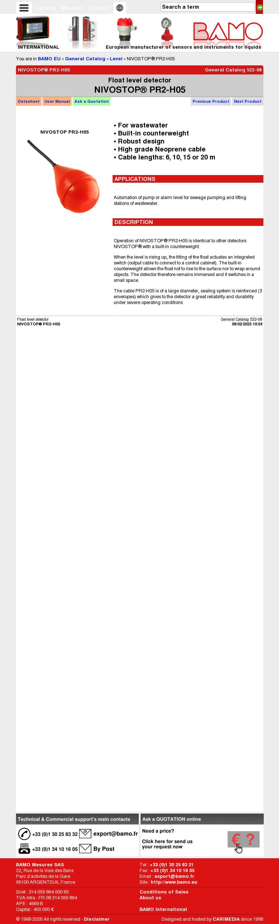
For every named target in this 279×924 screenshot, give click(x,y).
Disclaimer (97, 919)
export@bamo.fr (174, 876)
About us (150, 897)
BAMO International (163, 909)
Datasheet (29, 101)
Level (116, 58)
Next (248, 101)
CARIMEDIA (226, 919)
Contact (99, 8)
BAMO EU (49, 58)
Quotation (91, 101)
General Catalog (85, 58)
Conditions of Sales (164, 892)
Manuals (72, 8)
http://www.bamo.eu (174, 882)
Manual (57, 101)
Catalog (45, 8)
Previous (211, 101)
